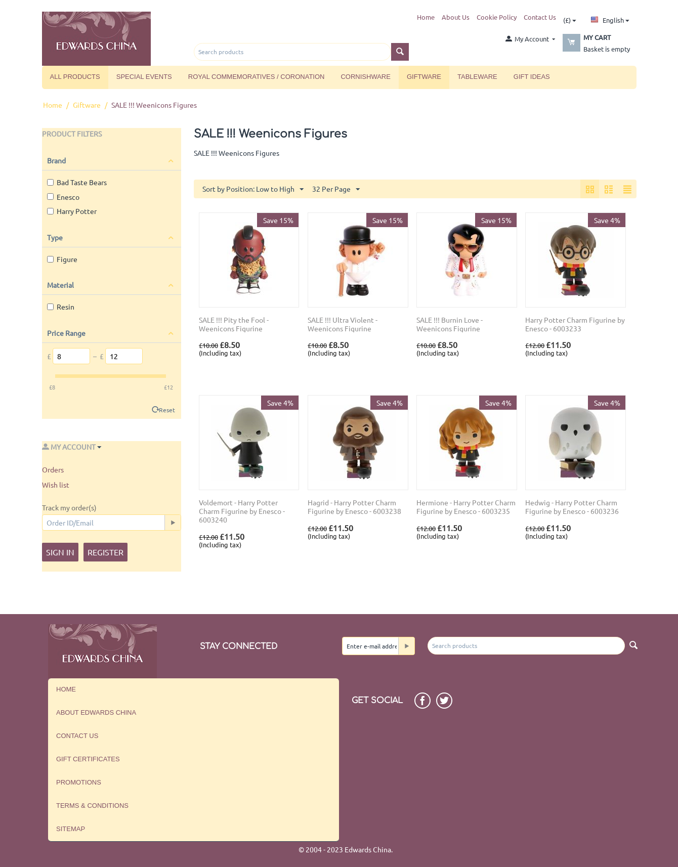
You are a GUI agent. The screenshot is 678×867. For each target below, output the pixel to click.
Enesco (63, 196)
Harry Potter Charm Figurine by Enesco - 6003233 (575, 324)
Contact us (77, 736)
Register (105, 552)
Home (426, 17)
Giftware (424, 76)
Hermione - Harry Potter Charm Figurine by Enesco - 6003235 (466, 506)
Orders (53, 469)
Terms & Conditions (92, 805)
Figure (62, 259)
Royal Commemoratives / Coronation (256, 76)
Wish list (55, 484)
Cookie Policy (497, 17)
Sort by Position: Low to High (253, 189)
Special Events (144, 76)
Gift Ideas (532, 76)
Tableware (477, 76)
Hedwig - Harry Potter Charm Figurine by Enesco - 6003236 (572, 506)
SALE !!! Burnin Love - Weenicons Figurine (449, 324)
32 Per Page (336, 189)
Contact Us (540, 17)
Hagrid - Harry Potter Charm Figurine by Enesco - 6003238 (354, 506)
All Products (75, 76)
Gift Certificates (88, 759)
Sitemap (70, 829)
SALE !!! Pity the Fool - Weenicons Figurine (234, 324)
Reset (167, 410)
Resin (60, 306)
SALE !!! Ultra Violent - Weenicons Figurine (342, 324)
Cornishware (365, 76)
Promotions (78, 782)
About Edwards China (96, 712)
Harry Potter (72, 210)
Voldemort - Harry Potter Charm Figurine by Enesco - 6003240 (242, 511)
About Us (456, 17)
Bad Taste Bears (77, 182)
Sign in (60, 552)
